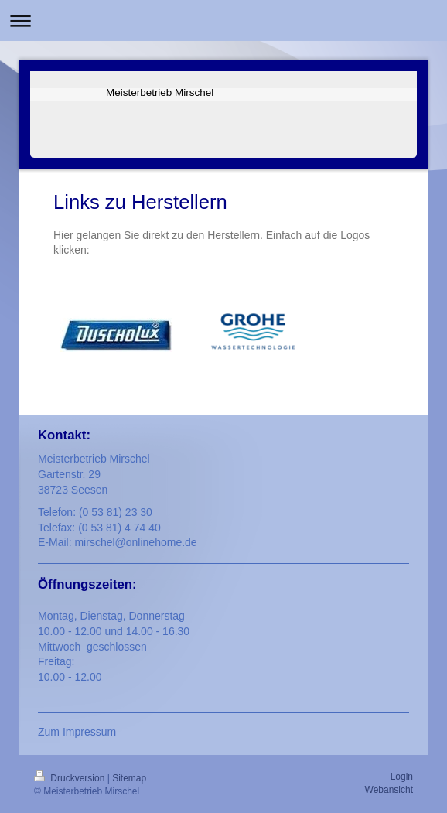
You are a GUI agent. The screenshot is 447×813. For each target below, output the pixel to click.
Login (402, 776)
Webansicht (389, 789)
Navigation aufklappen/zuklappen (223, 20)
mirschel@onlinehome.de (135, 542)
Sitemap (129, 778)
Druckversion (70, 778)
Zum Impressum (77, 732)
